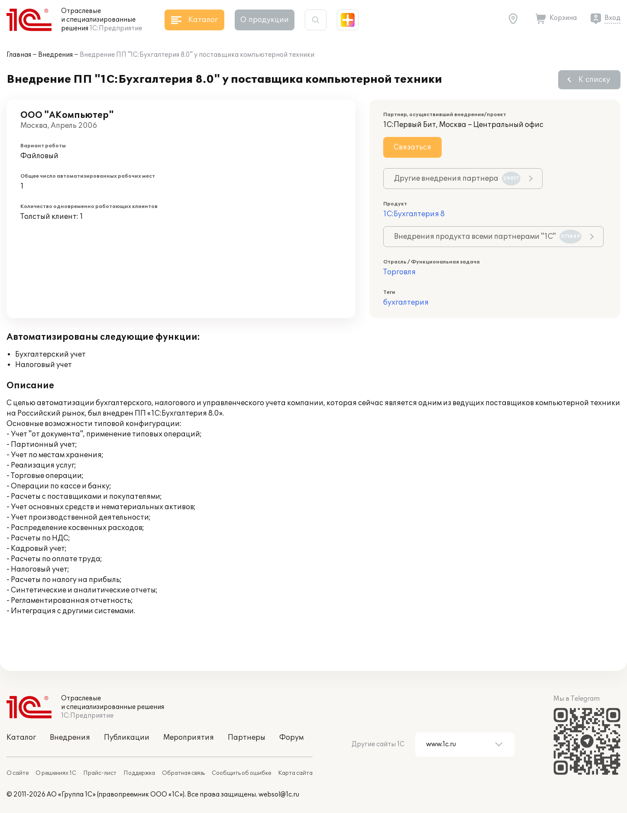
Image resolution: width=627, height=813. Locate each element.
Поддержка (139, 773)
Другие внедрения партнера (457, 178)
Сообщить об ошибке (241, 773)
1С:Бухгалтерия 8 (414, 214)
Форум (291, 737)
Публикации (126, 737)
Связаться (412, 147)
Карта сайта (295, 773)
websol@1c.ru (279, 794)
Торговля (399, 272)
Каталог (21, 737)
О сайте (17, 773)
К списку (594, 79)
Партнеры (246, 737)
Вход (612, 18)
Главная (18, 55)
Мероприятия (188, 737)
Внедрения (55, 55)
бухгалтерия (406, 302)
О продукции (264, 20)
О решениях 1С (56, 773)
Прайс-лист (99, 773)
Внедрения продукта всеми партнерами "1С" (487, 237)
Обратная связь (183, 773)
